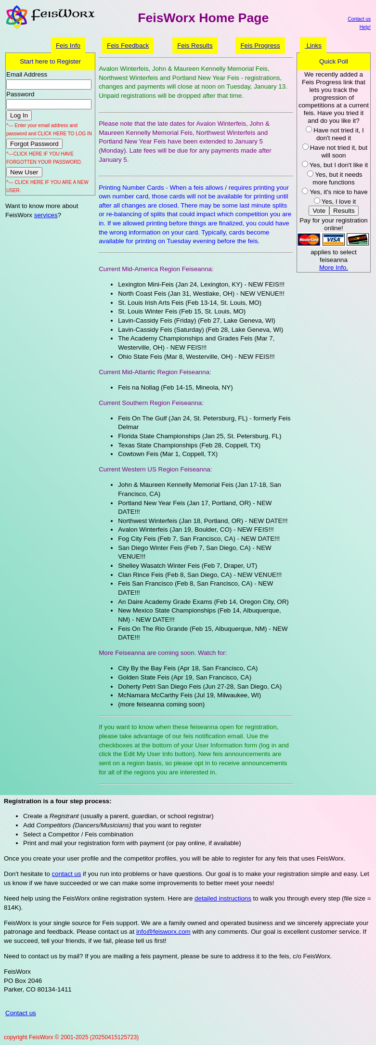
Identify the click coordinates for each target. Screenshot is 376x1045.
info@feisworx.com (163, 931)
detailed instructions (222, 898)
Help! (365, 27)
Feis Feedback (128, 45)
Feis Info (68, 45)
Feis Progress (260, 45)
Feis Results (194, 45)
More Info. (333, 267)
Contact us (359, 19)
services (46, 215)
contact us (66, 873)
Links (313, 45)
